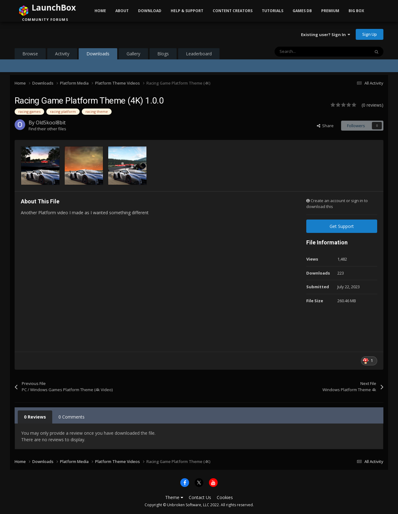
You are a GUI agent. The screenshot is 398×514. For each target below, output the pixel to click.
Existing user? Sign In (325, 34)
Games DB (302, 10)
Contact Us (200, 497)
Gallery (133, 54)
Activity (62, 54)
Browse (30, 54)
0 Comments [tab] (71, 417)
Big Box (356, 10)
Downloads (97, 55)
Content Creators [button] (232, 10)
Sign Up (369, 34)
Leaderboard (199, 54)
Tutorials (272, 10)
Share (325, 125)
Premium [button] (330, 10)
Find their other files (47, 129)
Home (100, 10)
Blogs (163, 54)
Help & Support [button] (187, 10)
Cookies (225, 497)
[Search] (309, 52)
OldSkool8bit (51, 122)
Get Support (342, 226)
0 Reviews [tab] (35, 417)
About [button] (122, 10)
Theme (174, 497)
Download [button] (149, 10)
